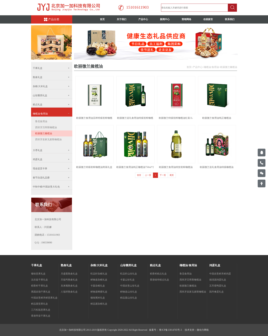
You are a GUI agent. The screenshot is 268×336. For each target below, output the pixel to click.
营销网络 (186, 19)
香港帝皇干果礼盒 (40, 316)
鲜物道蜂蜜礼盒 (98, 291)
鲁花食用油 (41, 121)
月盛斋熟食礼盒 (69, 273)
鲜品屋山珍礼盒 (128, 297)
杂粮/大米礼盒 (99, 265)
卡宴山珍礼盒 (127, 279)
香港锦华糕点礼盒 (159, 279)
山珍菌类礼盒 (128, 265)
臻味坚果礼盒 (38, 273)
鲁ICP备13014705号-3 (170, 330)
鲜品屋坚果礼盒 (39, 303)
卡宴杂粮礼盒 (97, 285)
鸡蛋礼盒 (214, 265)
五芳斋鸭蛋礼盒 (217, 285)
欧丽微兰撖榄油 (43, 133)
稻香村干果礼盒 (39, 285)
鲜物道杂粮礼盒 (98, 279)
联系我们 (230, 19)
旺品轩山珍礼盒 (128, 273)
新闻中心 (165, 19)
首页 (102, 19)
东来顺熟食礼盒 (69, 285)
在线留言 (208, 19)
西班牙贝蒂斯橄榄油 (46, 127)
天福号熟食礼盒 (69, 279)
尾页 (172, 175)
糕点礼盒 (155, 265)
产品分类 (51, 19)
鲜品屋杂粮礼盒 (98, 303)
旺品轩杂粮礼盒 (98, 273)
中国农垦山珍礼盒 (129, 285)
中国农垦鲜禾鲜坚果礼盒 (44, 297)
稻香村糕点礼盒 (158, 273)
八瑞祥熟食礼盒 (69, 291)
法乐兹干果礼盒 (39, 279)
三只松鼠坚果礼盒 (40, 310)
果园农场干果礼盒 (40, 291)
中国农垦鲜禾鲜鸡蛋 (220, 273)
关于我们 (121, 19)
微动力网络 (203, 330)
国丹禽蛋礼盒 (216, 291)
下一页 (163, 175)
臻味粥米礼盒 (97, 297)
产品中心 (143, 19)
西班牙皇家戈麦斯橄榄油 (48, 139)
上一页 (148, 175)
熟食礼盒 (66, 265)
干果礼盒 (36, 265)
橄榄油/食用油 (211, 67)
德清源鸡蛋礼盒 (217, 279)
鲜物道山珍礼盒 (128, 291)
